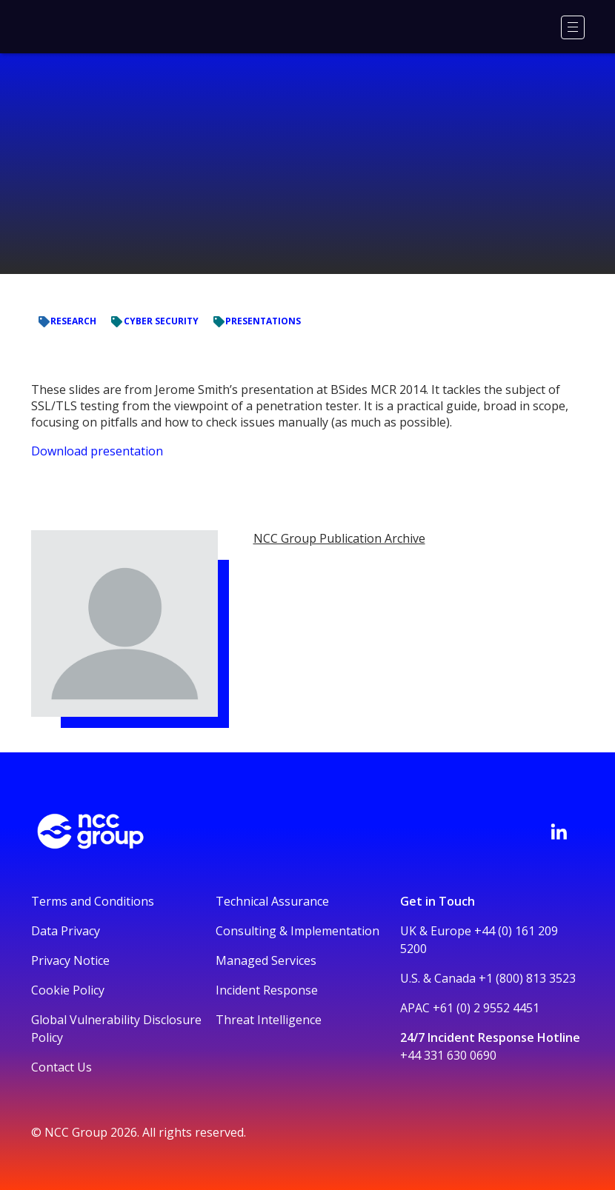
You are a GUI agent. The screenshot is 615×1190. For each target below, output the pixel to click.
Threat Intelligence (269, 1020)
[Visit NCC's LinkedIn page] (559, 831)
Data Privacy (65, 931)
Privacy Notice (70, 960)
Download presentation (97, 451)
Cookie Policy (67, 990)
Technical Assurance (272, 901)
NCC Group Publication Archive (339, 538)
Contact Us (61, 1067)
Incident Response (267, 990)
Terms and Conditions (92, 901)
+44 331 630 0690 (448, 1055)
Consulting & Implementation (297, 931)
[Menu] (573, 27)
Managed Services (266, 960)
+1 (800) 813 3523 (527, 978)
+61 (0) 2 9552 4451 (486, 1008)
